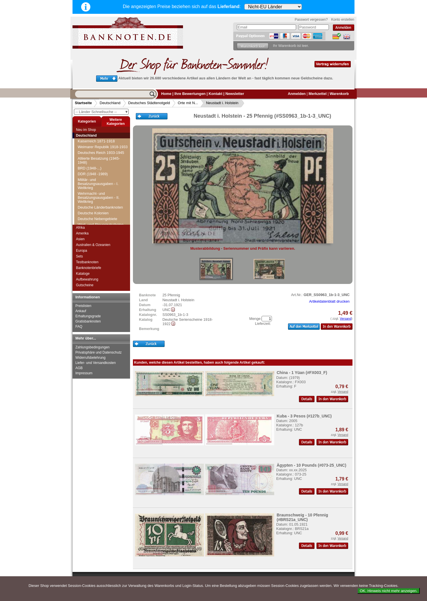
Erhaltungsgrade (88, 316)
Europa (81, 251)
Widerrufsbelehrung (90, 358)
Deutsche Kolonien (93, 213)
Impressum (83, 373)
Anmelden (297, 93)
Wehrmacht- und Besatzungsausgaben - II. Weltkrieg (98, 197)
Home (166, 93)
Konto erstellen (342, 20)
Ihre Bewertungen (189, 93)
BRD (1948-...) (90, 168)
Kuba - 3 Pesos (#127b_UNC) (304, 416)
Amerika (82, 233)
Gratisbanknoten (88, 321)
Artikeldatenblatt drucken (329, 301)
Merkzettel (318, 93)
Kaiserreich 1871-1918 (96, 141)
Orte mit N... (188, 103)
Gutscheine (85, 285)
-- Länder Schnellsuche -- (101, 112)
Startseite (83, 103)
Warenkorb (339, 93)
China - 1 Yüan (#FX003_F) (302, 372)
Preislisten (83, 306)
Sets (79, 256)
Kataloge (82, 274)
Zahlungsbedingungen (92, 347)
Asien (80, 239)
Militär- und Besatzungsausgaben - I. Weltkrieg (98, 184)
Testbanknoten (87, 262)
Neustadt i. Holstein (222, 103)
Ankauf (80, 311)
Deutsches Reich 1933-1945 (101, 152)
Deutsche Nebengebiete (97, 219)
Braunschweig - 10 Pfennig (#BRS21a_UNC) (302, 517)
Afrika (80, 228)
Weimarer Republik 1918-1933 (102, 147)
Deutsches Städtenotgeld (149, 103)
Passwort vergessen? (311, 20)
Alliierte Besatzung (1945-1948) (99, 160)
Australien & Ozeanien (93, 245)
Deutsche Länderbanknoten (100, 207)
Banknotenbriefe (88, 268)
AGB (79, 368)
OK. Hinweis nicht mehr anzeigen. (389, 591)
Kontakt (215, 93)
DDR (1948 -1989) (93, 174)
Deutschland (110, 103)
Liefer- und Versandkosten (95, 363)
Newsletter (234, 93)
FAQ (78, 327)
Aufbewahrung (87, 279)
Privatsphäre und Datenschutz (98, 352)
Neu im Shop (86, 130)
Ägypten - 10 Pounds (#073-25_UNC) (311, 465)
